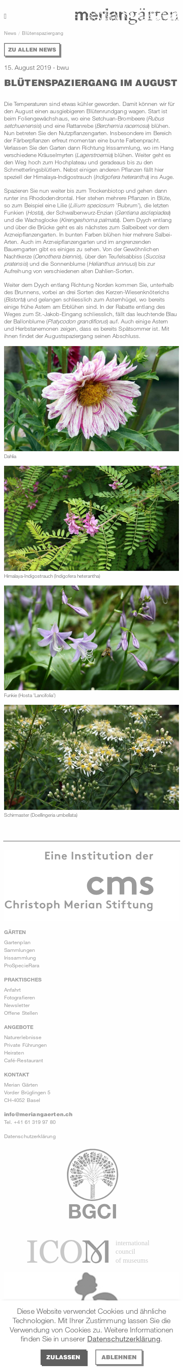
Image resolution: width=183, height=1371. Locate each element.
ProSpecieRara (21, 965)
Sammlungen (19, 950)
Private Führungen (25, 1045)
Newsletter (17, 1005)
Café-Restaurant (23, 1060)
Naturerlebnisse (22, 1037)
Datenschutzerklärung (123, 1338)
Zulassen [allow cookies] (63, 1357)
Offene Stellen (21, 1012)
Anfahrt (12, 989)
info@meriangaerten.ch (38, 1114)
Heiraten (14, 1052)
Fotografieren (19, 997)
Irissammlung (20, 957)
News (10, 33)
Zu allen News (32, 49)
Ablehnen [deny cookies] (119, 1357)
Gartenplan (17, 942)
